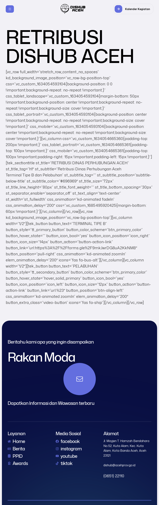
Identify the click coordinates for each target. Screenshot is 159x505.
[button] (133, 9)
